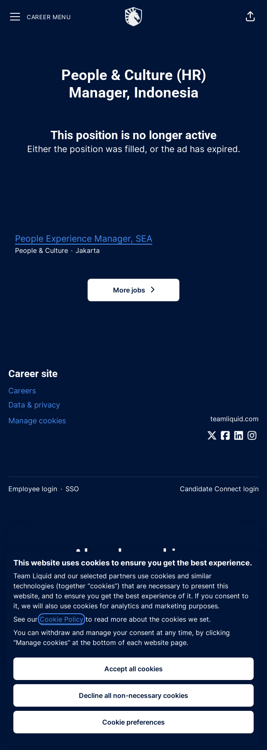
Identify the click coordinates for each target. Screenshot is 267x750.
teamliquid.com (234, 419)
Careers (22, 390)
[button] (250, 16)
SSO (72, 489)
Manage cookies (37, 420)
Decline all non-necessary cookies (133, 695)
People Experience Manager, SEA (83, 238)
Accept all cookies (133, 669)
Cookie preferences (133, 722)
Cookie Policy (61, 619)
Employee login (32, 489)
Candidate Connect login (219, 489)
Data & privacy (34, 404)
